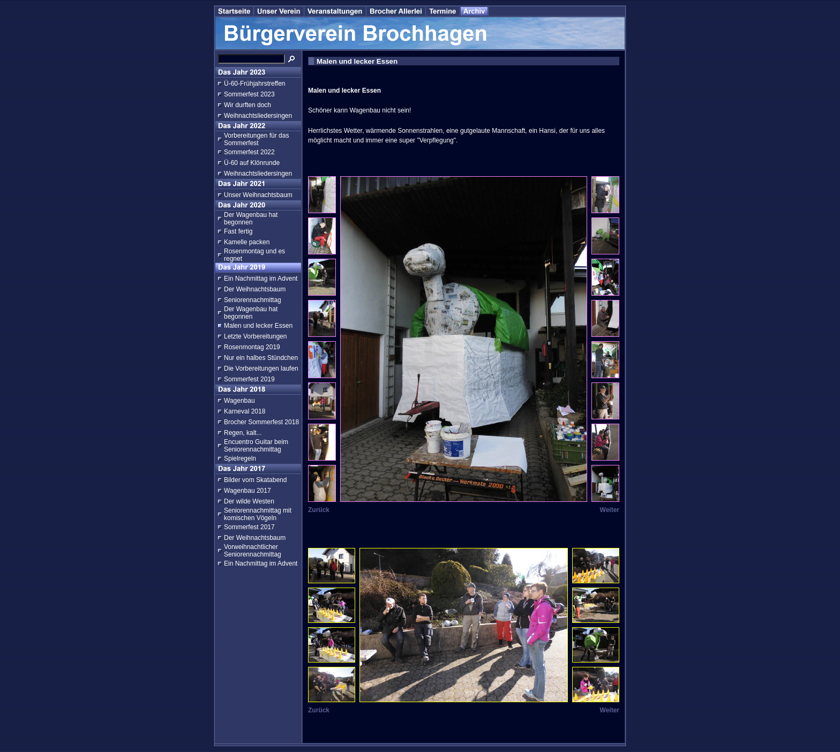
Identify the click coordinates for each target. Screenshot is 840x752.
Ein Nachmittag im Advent (260, 278)
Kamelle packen (246, 242)
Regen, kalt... (243, 433)
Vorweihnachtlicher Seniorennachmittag (252, 550)
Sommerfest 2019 (249, 379)
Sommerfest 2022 (249, 152)
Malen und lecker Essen (258, 325)
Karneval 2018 (244, 411)
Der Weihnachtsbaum (255, 289)
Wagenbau (239, 400)
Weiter (609, 510)
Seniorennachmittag (252, 300)
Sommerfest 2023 (249, 94)
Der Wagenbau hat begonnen (251, 218)
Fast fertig (238, 231)
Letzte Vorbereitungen (255, 336)
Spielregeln (240, 458)
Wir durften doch (247, 105)
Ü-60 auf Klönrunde (252, 163)
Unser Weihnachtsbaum (258, 195)
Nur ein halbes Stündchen (261, 358)
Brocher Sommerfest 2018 (261, 422)
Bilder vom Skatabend (255, 480)
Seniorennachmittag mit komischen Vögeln (257, 514)
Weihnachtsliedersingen (258, 115)
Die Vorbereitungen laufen (261, 368)
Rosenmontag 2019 (252, 347)
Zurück (318, 510)
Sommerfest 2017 (249, 527)
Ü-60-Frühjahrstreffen (255, 83)
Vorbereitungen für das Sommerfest (256, 139)
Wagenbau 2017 (247, 490)
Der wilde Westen (249, 501)
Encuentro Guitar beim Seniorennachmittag (256, 445)
